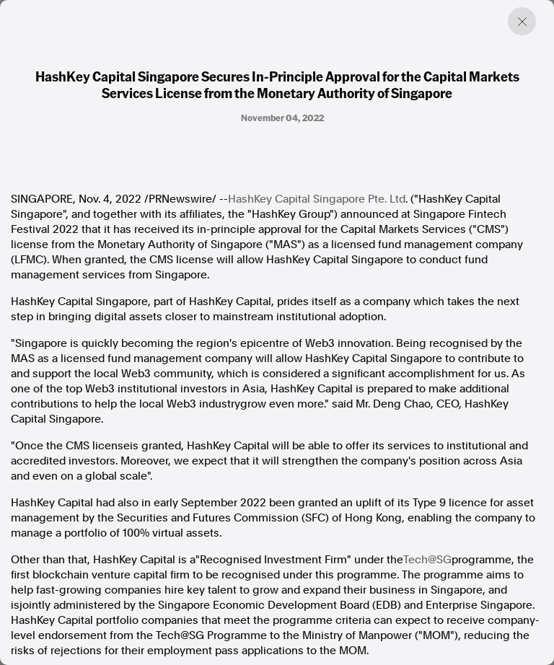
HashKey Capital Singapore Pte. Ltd (316, 199)
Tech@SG (427, 559)
